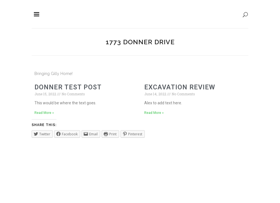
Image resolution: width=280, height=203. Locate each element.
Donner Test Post (68, 87)
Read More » (44, 113)
